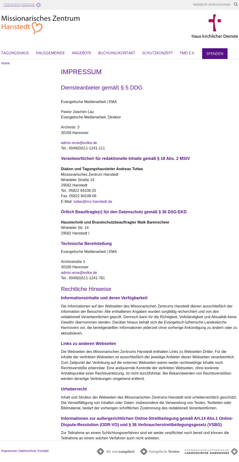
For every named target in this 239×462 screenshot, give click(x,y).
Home (5, 63)
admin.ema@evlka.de (79, 143)
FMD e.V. (187, 52)
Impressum (9, 451)
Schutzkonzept (157, 52)
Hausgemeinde (50, 52)
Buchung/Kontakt (116, 52)
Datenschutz (27, 451)
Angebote (81, 52)
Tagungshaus (15, 52)
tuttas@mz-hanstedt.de (93, 201)
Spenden (214, 53)
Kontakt (43, 451)
